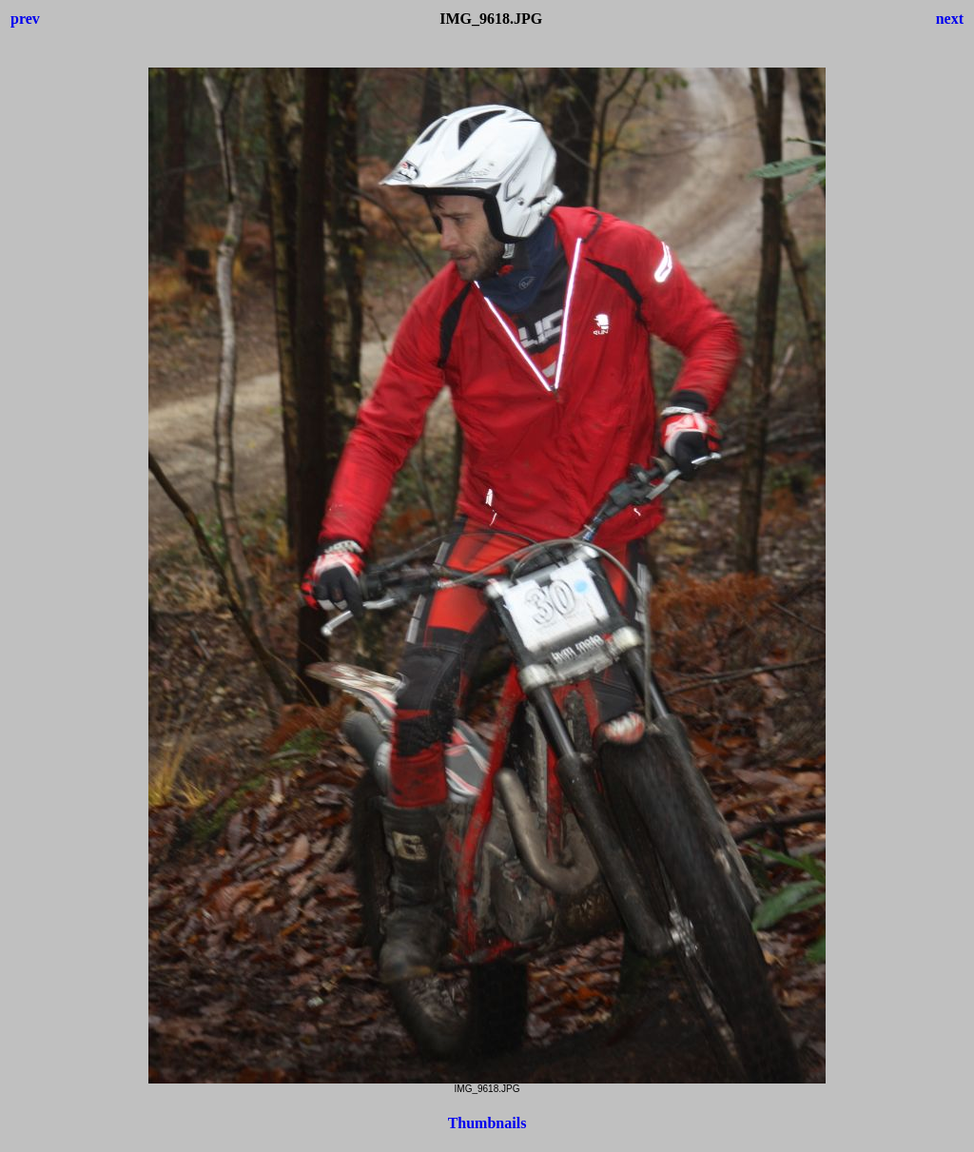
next (950, 18)
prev (25, 18)
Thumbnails (487, 1123)
